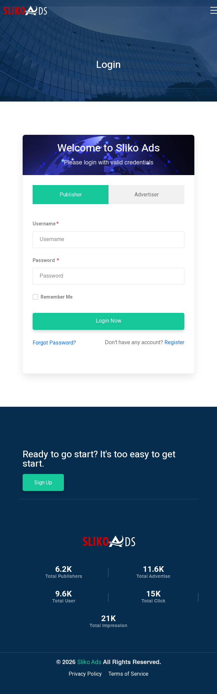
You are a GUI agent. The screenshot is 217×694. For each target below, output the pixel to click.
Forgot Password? (54, 343)
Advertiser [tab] (146, 194)
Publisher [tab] (71, 194)
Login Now (108, 321)
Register (174, 342)
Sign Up (43, 482)
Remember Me (57, 297)
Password (44, 260)
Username (44, 223)
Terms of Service (128, 674)
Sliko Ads (89, 661)
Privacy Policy (85, 674)
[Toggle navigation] (213, 10)
